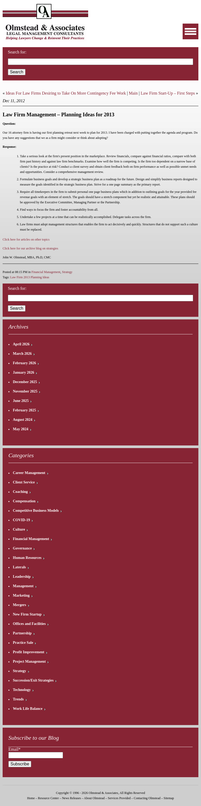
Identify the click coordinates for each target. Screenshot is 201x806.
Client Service (24, 482)
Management (23, 586)
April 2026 (21, 344)
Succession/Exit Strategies (33, 680)
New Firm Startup (27, 614)
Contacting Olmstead (147, 798)
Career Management (29, 473)
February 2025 (24, 410)
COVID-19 (21, 520)
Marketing (21, 595)
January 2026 (23, 372)
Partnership (22, 633)
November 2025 (25, 391)
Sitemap (168, 798)
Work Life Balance (28, 709)
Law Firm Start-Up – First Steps (168, 93)
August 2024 (22, 420)
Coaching (20, 492)
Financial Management (45, 272)
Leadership (22, 577)
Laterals (19, 567)
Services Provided (119, 798)
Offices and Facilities (29, 624)
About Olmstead (94, 798)
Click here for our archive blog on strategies (30, 248)
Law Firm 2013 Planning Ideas (29, 277)
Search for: (17, 52)
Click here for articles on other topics (26, 239)
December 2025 (25, 382)
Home (31, 798)
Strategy (67, 272)
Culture (19, 529)
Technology (22, 690)
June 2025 (21, 401)
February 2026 (24, 363)
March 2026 (22, 354)
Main (133, 93)
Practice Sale (23, 643)
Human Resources (27, 558)
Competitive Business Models (36, 511)
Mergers (19, 605)
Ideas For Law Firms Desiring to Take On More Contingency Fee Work (66, 93)
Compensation (24, 501)
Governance (22, 548)
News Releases (71, 798)
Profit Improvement (28, 652)
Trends (18, 699)
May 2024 (20, 429)
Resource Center (48, 798)
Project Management (29, 661)
